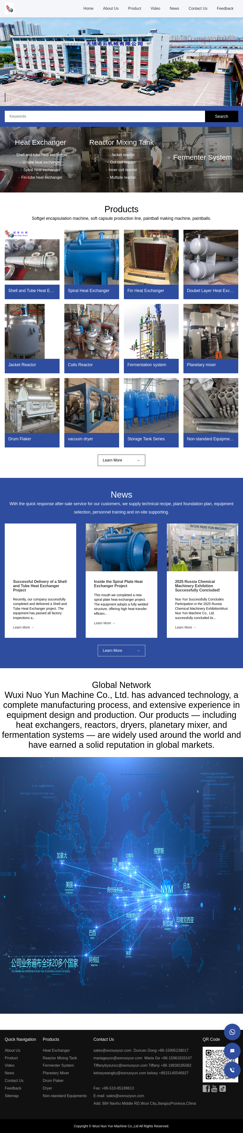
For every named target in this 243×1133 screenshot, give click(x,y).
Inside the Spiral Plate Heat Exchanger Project (118, 584)
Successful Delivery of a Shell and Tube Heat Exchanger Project (40, 586)
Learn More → (23, 627)
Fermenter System (202, 157)
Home (88, 8)
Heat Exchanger (40, 142)
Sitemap (12, 1096)
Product (134, 8)
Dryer (47, 1088)
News (174, 8)
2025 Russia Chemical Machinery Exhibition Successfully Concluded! (197, 586)
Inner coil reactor (123, 170)
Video (155, 8)
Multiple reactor (123, 177)
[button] (10, 93)
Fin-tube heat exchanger (41, 177)
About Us (111, 8)
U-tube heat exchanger (42, 162)
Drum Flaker (53, 1081)
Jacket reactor (123, 155)
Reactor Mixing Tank (121, 142)
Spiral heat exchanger (41, 170)
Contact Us (198, 8)
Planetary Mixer (56, 1073)
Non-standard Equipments (65, 1096)
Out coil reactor (123, 162)
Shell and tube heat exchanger (41, 155)
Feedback (225, 8)
